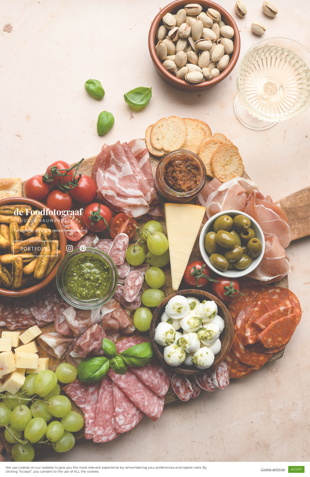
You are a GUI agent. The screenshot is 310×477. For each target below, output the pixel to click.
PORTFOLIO (35, 248)
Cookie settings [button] (273, 470)
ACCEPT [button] (296, 469)
